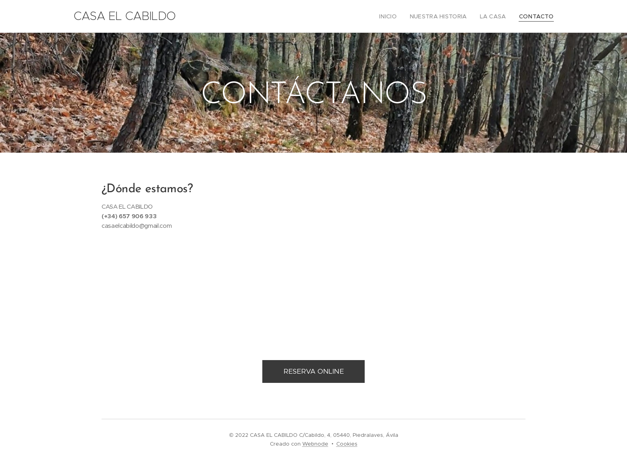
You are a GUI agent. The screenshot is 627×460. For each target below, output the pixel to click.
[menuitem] (401, 16)
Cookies (346, 443)
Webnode (315, 443)
